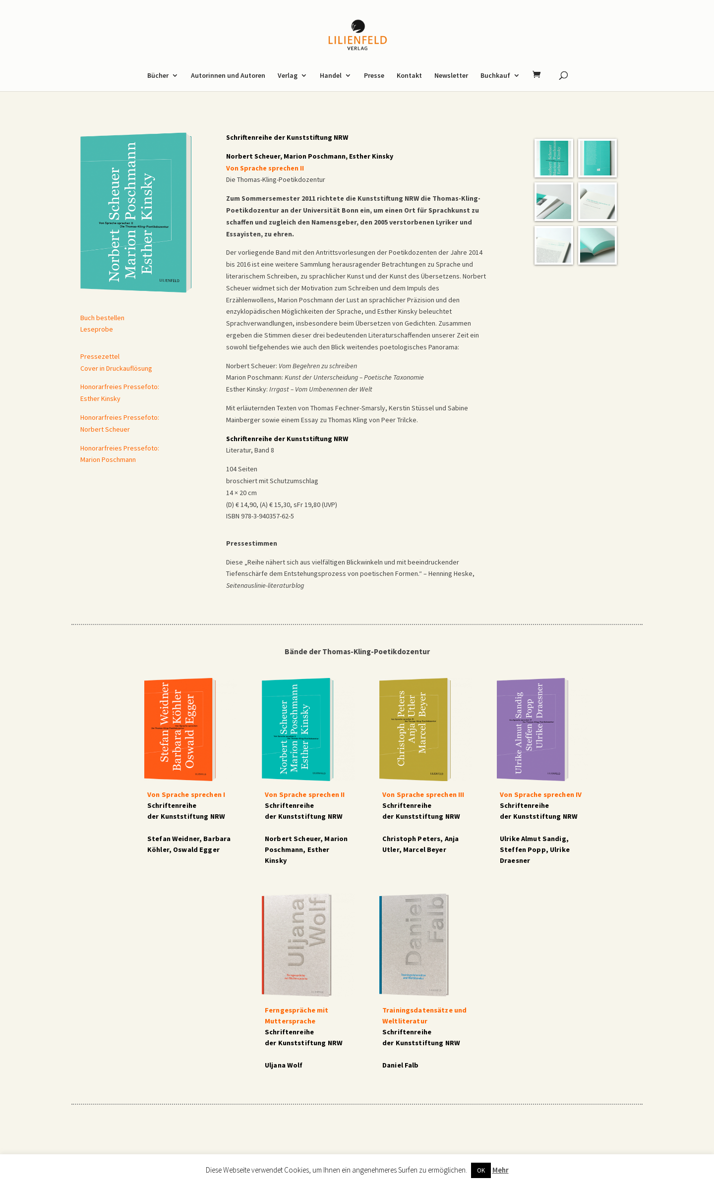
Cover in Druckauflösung (116, 368)
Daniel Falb (400, 1065)
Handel (331, 76)
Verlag (288, 76)
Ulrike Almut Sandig (533, 838)
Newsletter (451, 76)
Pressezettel (99, 356)
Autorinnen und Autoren (228, 76)
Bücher (158, 76)
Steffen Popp (523, 849)
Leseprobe (96, 329)
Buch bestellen (102, 317)
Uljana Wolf (284, 1065)
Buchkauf (495, 76)
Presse (374, 76)
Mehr (500, 1170)
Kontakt (409, 76)
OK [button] (481, 1170)
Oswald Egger (196, 849)
